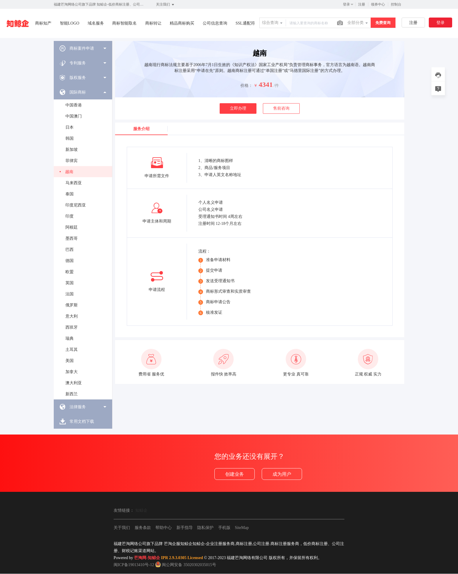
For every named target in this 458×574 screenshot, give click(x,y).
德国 (69, 260)
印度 (69, 216)
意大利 (71, 316)
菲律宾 (71, 160)
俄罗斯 (71, 305)
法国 (69, 294)
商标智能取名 (124, 23)
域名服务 (96, 23)
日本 (69, 127)
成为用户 (282, 474)
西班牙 (71, 327)
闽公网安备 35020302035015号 (185, 565)
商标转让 (153, 23)
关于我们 (122, 527)
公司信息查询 (215, 23)
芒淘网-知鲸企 (147, 558)
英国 (69, 283)
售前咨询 (281, 108)
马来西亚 (73, 183)
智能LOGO (69, 23)
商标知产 (43, 23)
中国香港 (73, 105)
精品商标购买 (182, 23)
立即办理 (238, 108)
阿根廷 (71, 227)
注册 (361, 4)
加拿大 (71, 372)
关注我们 (165, 4)
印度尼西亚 (75, 205)
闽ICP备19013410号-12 (134, 565)
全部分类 (358, 23)
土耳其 (71, 349)
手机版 (224, 527)
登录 (346, 4)
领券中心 (378, 4)
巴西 (69, 249)
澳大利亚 (73, 383)
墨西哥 (71, 238)
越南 (69, 172)
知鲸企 (141, 510)
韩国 (69, 138)
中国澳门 (73, 116)
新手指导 (184, 527)
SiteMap (242, 527)
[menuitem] (83, 48)
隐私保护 (205, 527)
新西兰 (71, 394)
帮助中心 (163, 527)
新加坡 (71, 149)
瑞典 (69, 338)
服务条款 (143, 527)
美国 (69, 360)
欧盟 (69, 272)
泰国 (69, 194)
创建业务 (234, 474)
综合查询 (273, 23)
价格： (246, 85)
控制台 (396, 4)
